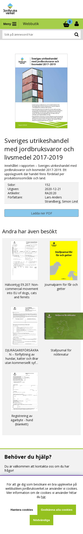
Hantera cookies (21, 509)
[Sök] (41, 34)
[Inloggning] (77, 23)
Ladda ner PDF (41, 213)
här (43, 497)
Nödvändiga (41, 520)
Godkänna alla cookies (56, 509)
